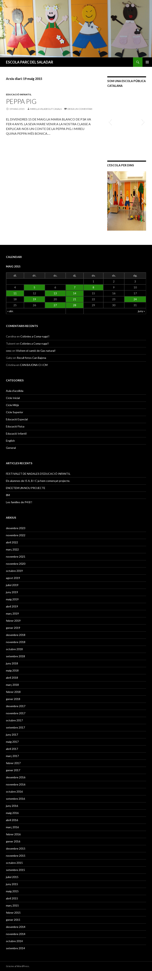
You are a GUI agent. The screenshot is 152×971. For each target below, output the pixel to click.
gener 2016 (13, 841)
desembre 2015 (15, 848)
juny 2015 (12, 884)
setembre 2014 (15, 948)
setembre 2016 (15, 798)
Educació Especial (17, 419)
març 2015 (12, 905)
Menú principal (147, 62)
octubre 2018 (14, 649)
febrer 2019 (13, 620)
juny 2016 (12, 805)
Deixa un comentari (79, 108)
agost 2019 (13, 578)
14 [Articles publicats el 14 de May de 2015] (74, 293)
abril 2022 (12, 542)
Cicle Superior (14, 412)
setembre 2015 (15, 870)
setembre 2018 (15, 656)
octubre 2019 (14, 570)
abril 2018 (12, 677)
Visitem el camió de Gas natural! (36, 350)
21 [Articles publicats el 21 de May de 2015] (74, 299)
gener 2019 (13, 627)
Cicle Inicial (13, 398)
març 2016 (12, 827)
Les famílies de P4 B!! (19, 502)
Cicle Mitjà (12, 405)
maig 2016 (12, 813)
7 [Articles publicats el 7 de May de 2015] (74, 287)
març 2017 (12, 756)
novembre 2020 (15, 563)
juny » (141, 311)
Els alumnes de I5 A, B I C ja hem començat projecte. (38, 480)
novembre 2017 (15, 713)
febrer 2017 (13, 763)
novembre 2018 (15, 642)
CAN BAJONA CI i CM (34, 365)
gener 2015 (13, 919)
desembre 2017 (15, 706)
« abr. (10, 311)
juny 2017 (12, 734)
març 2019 (12, 613)
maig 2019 (12, 599)
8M (8, 495)
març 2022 (12, 549)
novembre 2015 (15, 855)
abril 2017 (12, 748)
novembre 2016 (15, 784)
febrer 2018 (13, 691)
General (11, 447)
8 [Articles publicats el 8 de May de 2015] (93, 287)
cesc (9, 350)
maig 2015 (12, 891)
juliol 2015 (12, 877)
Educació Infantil (18, 94)
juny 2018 (12, 663)
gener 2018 (13, 699)
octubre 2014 (14, 941)
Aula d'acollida (14, 390)
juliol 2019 (12, 585)
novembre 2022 (15, 535)
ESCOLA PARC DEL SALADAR (29, 62)
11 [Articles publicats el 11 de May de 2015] (15, 293)
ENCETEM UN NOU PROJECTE (25, 488)
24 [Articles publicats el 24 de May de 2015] (135, 299)
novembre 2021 (15, 556)
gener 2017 (13, 770)
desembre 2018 (15, 635)
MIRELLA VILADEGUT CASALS (46, 108)
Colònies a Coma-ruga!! (34, 336)
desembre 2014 (15, 926)
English (10, 440)
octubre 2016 (14, 791)
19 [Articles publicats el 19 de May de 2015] (34, 299)
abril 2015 (12, 898)
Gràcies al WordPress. (18, 966)
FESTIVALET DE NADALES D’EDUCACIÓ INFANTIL (38, 473)
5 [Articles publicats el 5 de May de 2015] (34, 287)
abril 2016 (12, 820)
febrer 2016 (13, 834)
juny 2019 (12, 592)
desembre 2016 (15, 777)
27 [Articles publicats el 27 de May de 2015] (55, 305)
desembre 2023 (15, 528)
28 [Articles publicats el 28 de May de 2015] (74, 305)
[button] (110, 121)
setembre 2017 (15, 727)
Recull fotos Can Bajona (31, 357)
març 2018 (12, 684)
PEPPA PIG (21, 101)
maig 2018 (12, 670)
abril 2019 (12, 606)
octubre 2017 (14, 720)
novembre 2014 (15, 934)
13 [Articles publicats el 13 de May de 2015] (55, 293)
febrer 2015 (13, 912)
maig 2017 (12, 741)
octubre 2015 (14, 862)
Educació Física (15, 426)
